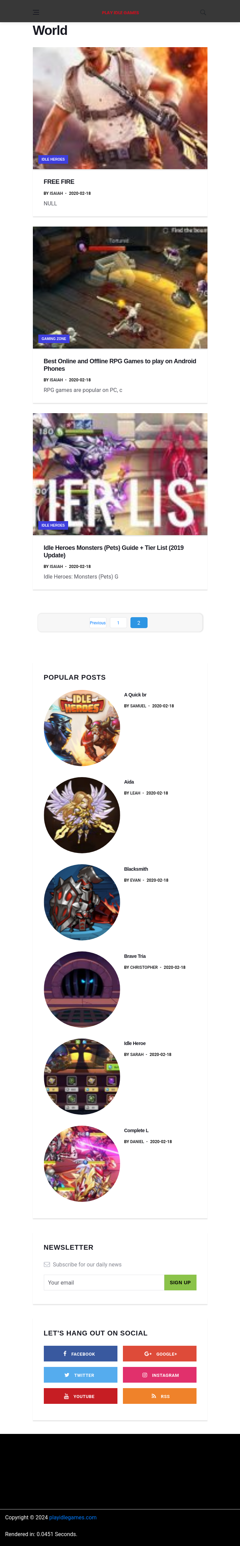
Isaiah (56, 193)
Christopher (144, 967)
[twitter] (79, 1375)
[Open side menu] (36, 12)
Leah (135, 793)
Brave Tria (135, 956)
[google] (161, 1353)
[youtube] (79, 1396)
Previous (97, 623)
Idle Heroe (135, 1043)
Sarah (136, 1054)
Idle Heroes (53, 159)
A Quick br (135, 694)
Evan (135, 880)
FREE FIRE (59, 181)
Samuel (138, 706)
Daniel (137, 1141)
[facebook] (79, 1353)
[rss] (161, 1396)
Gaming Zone (54, 339)
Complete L (136, 1130)
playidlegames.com (73, 1517)
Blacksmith (136, 869)
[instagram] (161, 1375)
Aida (129, 782)
